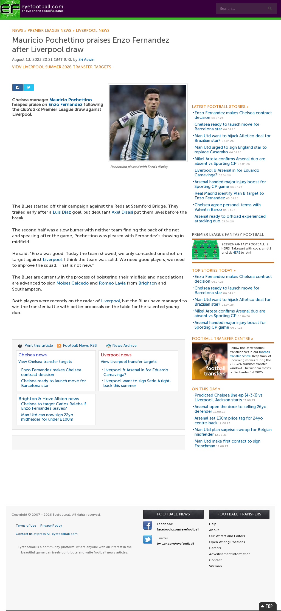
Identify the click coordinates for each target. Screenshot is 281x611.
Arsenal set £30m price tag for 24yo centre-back (229, 420)
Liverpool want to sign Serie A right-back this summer (137, 383)
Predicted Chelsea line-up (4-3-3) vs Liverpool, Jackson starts (229, 397)
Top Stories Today (214, 270)
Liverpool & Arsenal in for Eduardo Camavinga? (135, 372)
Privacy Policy (51, 525)
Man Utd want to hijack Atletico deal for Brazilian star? (233, 138)
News (19, 30)
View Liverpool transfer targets (129, 361)
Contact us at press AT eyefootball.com (47, 533)
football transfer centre (250, 354)
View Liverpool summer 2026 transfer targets (61, 67)
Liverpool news (92, 30)
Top (268, 606)
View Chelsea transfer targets (45, 361)
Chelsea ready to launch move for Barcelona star (53, 383)
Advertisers (205, 22)
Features (81, 22)
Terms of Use (26, 525)
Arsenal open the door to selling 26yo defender (230, 409)
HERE (236, 252)
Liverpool (52, 259)
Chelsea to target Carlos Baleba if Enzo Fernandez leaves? (53, 406)
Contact (171, 22)
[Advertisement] (100, 210)
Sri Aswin (86, 59)
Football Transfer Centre (222, 338)
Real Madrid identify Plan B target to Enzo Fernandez (229, 195)
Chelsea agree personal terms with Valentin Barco (228, 207)
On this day (206, 389)
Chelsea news (32, 354)
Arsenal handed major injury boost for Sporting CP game (230, 184)
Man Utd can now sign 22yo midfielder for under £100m (47, 417)
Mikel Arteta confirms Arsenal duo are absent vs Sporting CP (230, 161)
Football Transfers (239, 514)
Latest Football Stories (220, 106)
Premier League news (51, 30)
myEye (141, 22)
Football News (173, 514)
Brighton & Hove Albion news (48, 398)
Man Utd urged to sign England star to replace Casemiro (231, 149)
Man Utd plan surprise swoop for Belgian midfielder (233, 432)
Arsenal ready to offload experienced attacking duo (230, 218)
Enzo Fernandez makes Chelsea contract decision (51, 372)
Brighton (147, 283)
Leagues (111, 22)
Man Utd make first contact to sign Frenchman (227, 443)
